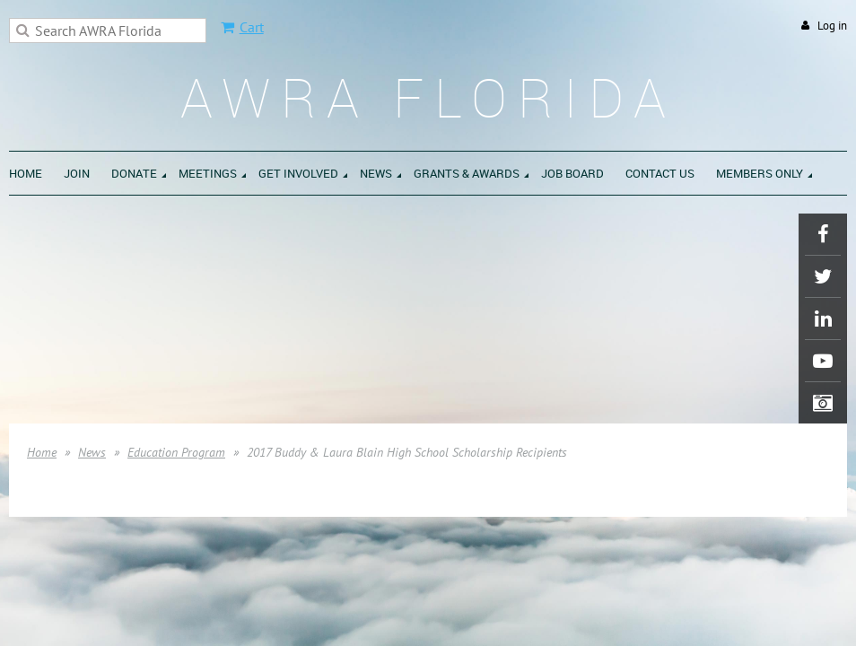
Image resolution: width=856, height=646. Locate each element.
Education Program (176, 452)
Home (42, 452)
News (92, 452)
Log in (832, 25)
